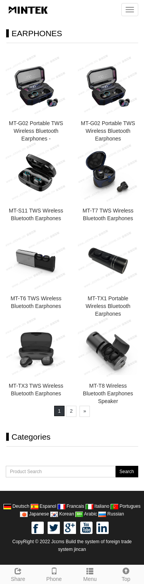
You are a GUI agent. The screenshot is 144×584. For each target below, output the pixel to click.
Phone (54, 573)
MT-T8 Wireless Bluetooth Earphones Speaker (108, 393)
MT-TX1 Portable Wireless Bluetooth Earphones (108, 306)
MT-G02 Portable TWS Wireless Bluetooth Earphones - (36, 131)
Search (126, 471)
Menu (90, 573)
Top (126, 573)
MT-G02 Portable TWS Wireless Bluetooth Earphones (108, 131)
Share (18, 573)
